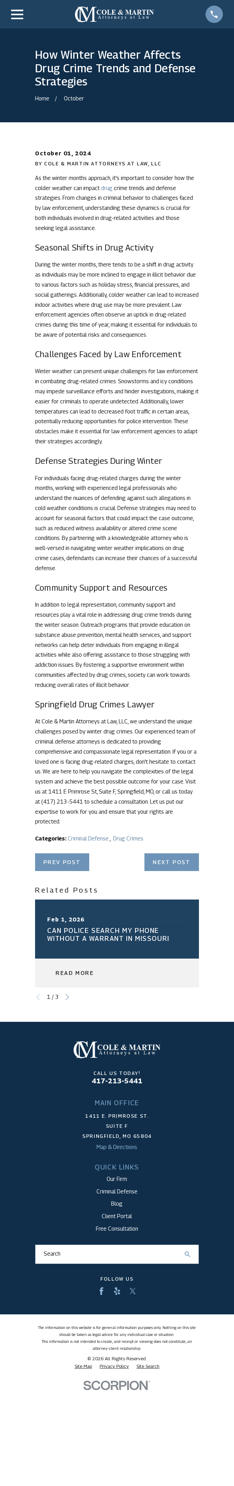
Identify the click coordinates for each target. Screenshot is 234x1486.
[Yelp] (117, 1400)
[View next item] (67, 1106)
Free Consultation (117, 1338)
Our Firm (117, 1288)
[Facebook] (101, 1400)
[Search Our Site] (187, 1363)
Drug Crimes (128, 948)
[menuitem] (83, 1475)
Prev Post (62, 971)
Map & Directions (117, 1256)
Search (52, 1363)
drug (106, 297)
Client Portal (117, 1325)
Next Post (172, 971)
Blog (117, 1313)
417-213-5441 (117, 1190)
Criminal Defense (89, 948)
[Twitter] (132, 1400)
